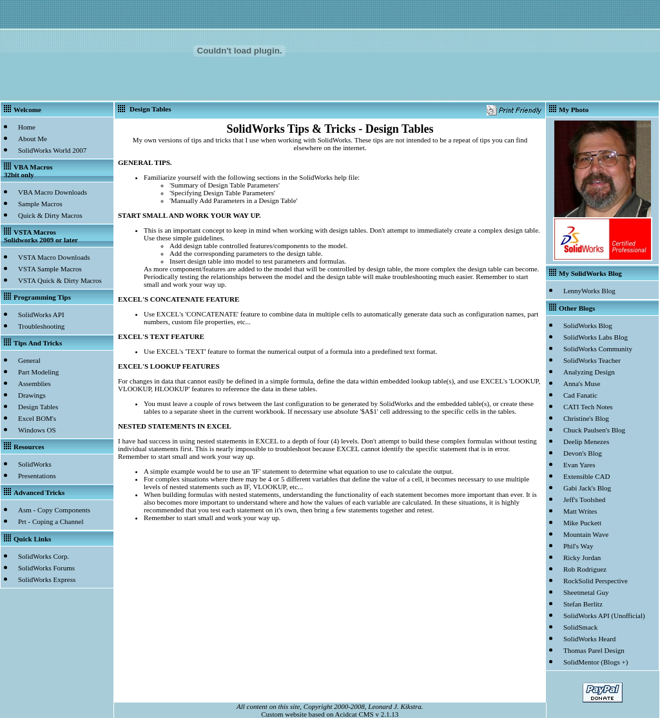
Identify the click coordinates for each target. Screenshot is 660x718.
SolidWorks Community (597, 349)
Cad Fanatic (580, 395)
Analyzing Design (589, 372)
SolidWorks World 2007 (52, 150)
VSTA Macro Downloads (54, 257)
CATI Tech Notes (588, 407)
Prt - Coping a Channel (50, 521)
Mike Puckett (582, 523)
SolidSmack (580, 627)
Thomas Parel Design (594, 650)
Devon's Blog (582, 453)
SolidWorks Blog (587, 325)
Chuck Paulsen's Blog (594, 430)
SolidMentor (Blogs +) (595, 662)
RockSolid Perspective (595, 581)
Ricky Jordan (582, 557)
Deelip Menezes (586, 441)
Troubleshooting (41, 326)
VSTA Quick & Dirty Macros (60, 280)
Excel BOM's (37, 418)
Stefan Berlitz (583, 604)
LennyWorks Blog (589, 291)
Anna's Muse (581, 383)
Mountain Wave (585, 534)
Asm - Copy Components (54, 510)
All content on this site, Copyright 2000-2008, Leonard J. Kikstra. (330, 706)
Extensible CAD (586, 476)
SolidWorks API (41, 314)
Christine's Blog (586, 418)
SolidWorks (35, 464)
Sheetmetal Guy (586, 592)
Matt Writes (580, 511)
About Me (32, 138)
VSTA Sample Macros (50, 269)
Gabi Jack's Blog (587, 488)
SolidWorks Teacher (592, 360)
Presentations (37, 476)
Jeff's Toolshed (584, 499)
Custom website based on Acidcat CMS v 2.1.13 (329, 714)
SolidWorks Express (46, 579)
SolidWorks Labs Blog (595, 337)
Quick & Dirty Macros (50, 215)
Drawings (32, 395)
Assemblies (34, 383)
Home (26, 127)
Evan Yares (579, 465)
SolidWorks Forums (46, 568)
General (29, 360)
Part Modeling (38, 372)
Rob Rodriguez (585, 569)
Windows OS (37, 430)
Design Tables (38, 407)
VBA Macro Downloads (52, 192)
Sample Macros (40, 204)
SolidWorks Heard (589, 639)
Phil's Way (578, 546)
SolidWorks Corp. (43, 556)
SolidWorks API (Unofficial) (604, 615)
